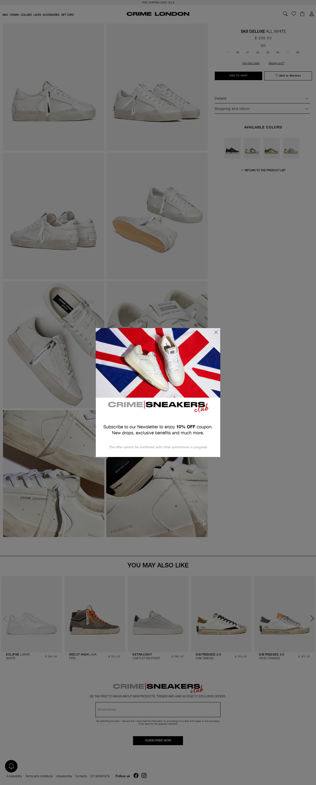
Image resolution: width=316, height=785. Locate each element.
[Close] (216, 332)
